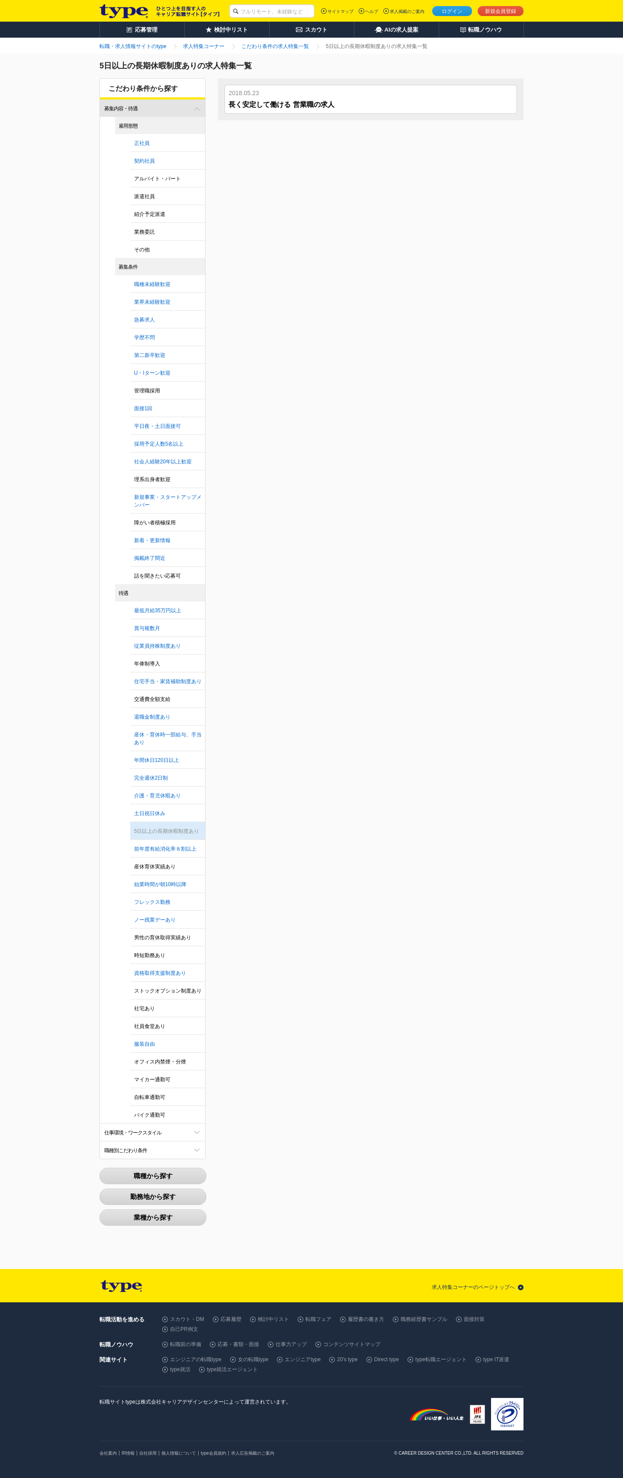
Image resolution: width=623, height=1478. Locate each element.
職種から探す (153, 1175)
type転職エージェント (441, 1359)
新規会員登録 (500, 11)
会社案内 (108, 1453)
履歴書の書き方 (366, 1319)
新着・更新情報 (152, 540)
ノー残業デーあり (155, 920)
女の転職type (253, 1359)
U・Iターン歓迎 (152, 373)
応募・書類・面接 (238, 1344)
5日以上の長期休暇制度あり (166, 831)
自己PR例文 (184, 1329)
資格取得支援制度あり (160, 973)
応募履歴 (231, 1319)
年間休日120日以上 (156, 760)
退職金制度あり (152, 717)
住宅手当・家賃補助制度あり (168, 681)
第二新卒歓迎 (149, 355)
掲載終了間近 (149, 558)
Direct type (386, 1359)
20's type (347, 1359)
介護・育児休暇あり (157, 796)
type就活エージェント (232, 1369)
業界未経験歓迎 (152, 302)
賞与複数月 (147, 628)
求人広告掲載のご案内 (252, 1453)
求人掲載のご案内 (407, 11)
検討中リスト (273, 1319)
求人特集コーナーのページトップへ (473, 1287)
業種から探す (153, 1217)
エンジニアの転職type (196, 1359)
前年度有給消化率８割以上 (165, 849)
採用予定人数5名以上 (159, 444)
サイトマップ (340, 11)
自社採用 (148, 1453)
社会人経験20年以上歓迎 (163, 462)
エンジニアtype (303, 1359)
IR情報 (128, 1453)
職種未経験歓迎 (152, 284)
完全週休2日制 (151, 778)
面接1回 (143, 408)
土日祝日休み (149, 813)
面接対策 (474, 1319)
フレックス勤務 (152, 902)
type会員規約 (213, 1453)
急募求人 (144, 320)
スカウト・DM (187, 1319)
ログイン (452, 11)
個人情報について (178, 1453)
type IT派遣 (496, 1359)
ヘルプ (371, 11)
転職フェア (318, 1319)
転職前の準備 (185, 1344)
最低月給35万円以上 (157, 610)
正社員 (142, 143)
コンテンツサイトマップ (351, 1344)
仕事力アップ (291, 1344)
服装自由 (144, 1044)
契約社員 (144, 161)
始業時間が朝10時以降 (160, 884)
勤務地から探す (153, 1196)
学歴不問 (144, 337)
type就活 (180, 1369)
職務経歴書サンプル (424, 1319)
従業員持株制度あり (157, 646)
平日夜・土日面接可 (157, 426)
